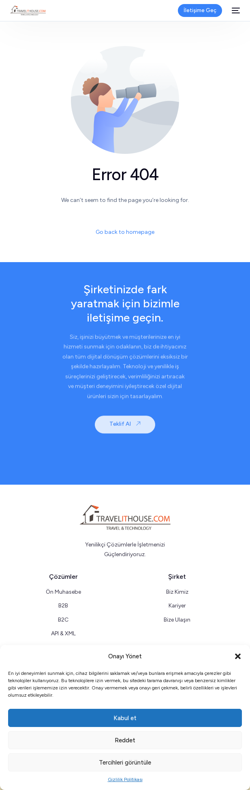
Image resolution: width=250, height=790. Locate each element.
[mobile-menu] (235, 10)
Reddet (125, 740)
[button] (238, 656)
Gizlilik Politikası (125, 779)
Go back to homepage (125, 232)
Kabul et (125, 718)
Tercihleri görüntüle (125, 762)
